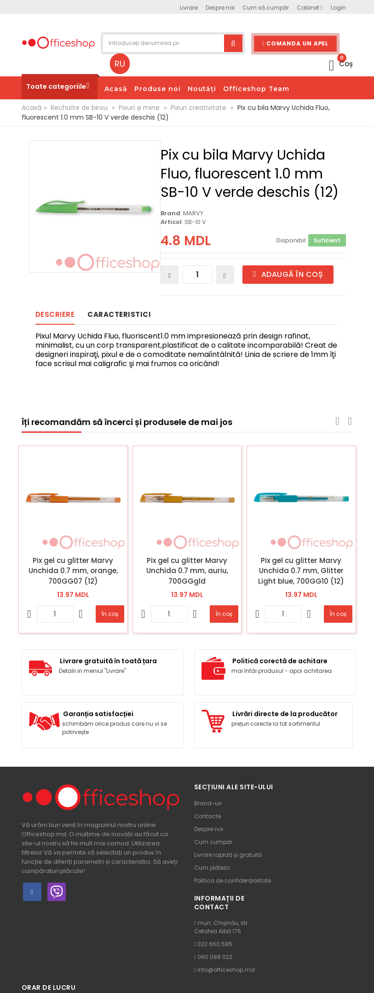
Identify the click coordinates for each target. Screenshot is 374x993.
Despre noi (208, 829)
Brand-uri (208, 803)
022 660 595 (214, 944)
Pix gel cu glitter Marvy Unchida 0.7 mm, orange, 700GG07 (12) (73, 571)
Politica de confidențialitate (232, 880)
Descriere (55, 314)
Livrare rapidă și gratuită (228, 855)
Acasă (31, 107)
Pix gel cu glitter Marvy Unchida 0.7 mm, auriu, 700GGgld (187, 571)
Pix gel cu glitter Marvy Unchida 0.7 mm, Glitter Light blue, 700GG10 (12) (301, 571)
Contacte (207, 816)
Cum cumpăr (213, 842)
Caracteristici (119, 314)
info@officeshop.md (226, 970)
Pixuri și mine (139, 107)
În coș (110, 614)
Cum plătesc (212, 868)
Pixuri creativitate (198, 107)
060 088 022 (214, 957)
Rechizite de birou (79, 107)
